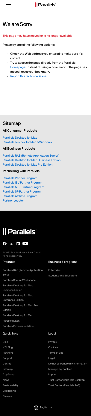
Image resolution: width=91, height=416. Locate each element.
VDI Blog (8, 347)
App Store (8, 374)
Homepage (17, 67)
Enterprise (54, 270)
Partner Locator (13, 200)
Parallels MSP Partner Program (23, 187)
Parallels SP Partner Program (22, 191)
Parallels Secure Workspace (19, 280)
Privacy (52, 342)
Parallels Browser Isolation (18, 326)
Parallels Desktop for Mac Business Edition (32, 160)
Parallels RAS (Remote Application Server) (31, 155)
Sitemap (8, 369)
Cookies (53, 347)
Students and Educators (62, 275)
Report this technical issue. (28, 76)
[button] (46, 407)
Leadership (9, 391)
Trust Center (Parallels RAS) (64, 385)
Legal (51, 358)
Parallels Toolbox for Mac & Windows (27, 142)
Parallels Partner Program (20, 178)
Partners (8, 353)
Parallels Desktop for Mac (20, 137)
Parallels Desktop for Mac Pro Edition (28, 164)
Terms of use (55, 353)
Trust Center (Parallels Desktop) (66, 380)
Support (7, 358)
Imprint (52, 374)
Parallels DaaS (11, 321)
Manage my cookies (60, 369)
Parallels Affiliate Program (20, 196)
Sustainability (11, 385)
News (6, 380)
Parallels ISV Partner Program (23, 182)
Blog (5, 342)
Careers (7, 396)
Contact (7, 363)
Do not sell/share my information (67, 363)
